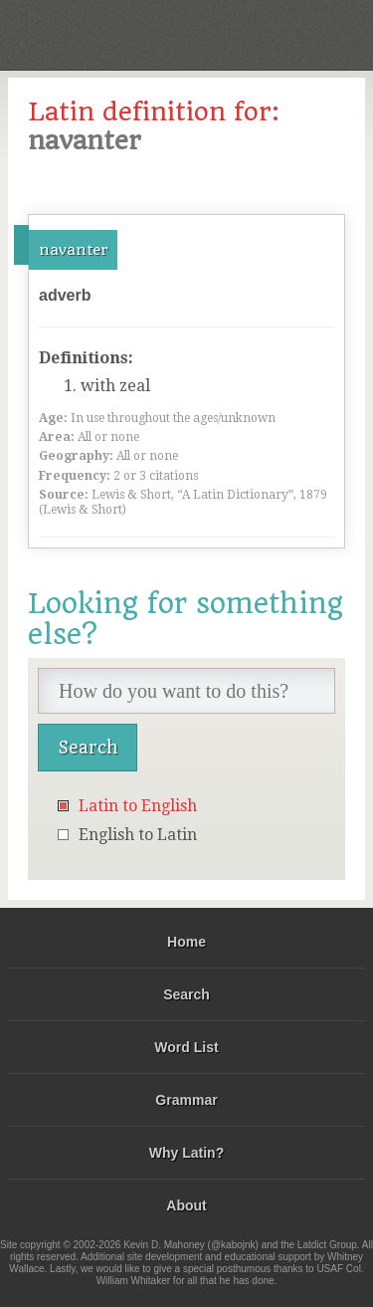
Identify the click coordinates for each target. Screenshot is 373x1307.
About (186, 1205)
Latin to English (138, 805)
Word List (186, 1047)
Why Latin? (186, 1153)
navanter (73, 250)
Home (186, 942)
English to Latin (138, 834)
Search (186, 994)
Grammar (186, 1100)
